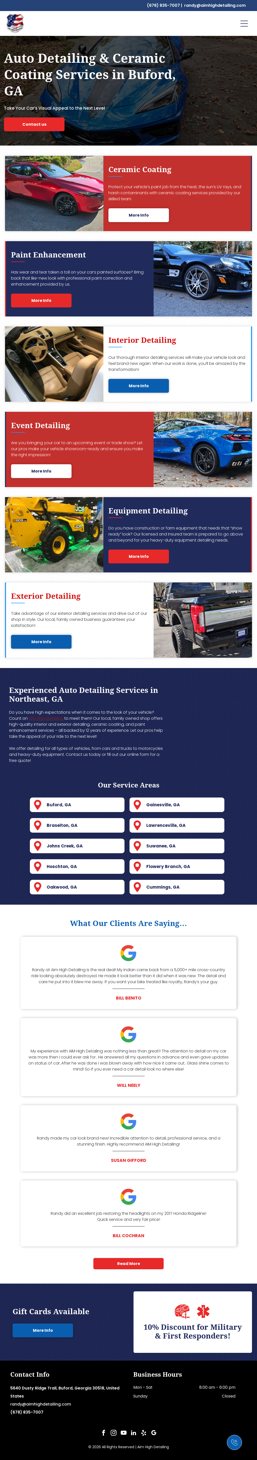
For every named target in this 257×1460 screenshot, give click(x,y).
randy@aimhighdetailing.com (215, 5)
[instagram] (113, 1433)
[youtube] (123, 1433)
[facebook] (103, 1433)
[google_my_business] (153, 1433)
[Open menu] (244, 23)
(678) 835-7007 (163, 5)
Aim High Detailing (46, 718)
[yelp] (143, 1433)
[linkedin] (133, 1433)
